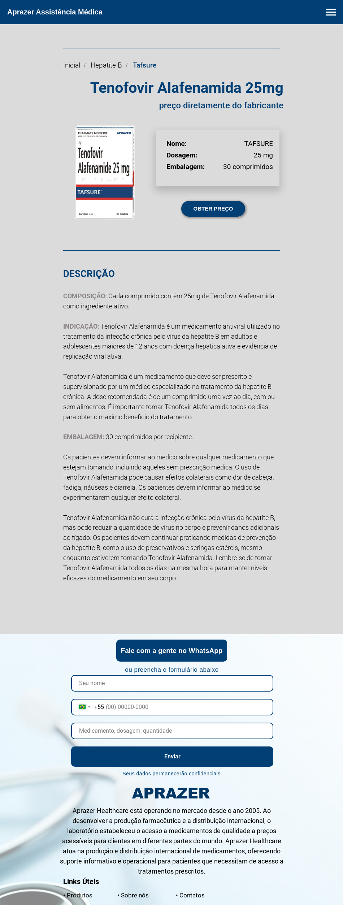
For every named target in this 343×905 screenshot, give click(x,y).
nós (133, 895)
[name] (172, 683)
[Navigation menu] (331, 12)
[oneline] (172, 731)
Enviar (172, 756)
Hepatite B (106, 65)
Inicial (71, 65)
